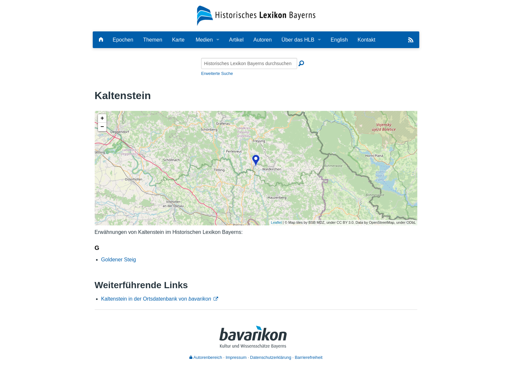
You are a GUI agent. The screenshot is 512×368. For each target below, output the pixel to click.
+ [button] (102, 118)
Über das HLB (297, 40)
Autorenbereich (205, 357)
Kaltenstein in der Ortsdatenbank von (156, 299)
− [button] (102, 127)
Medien (204, 40)
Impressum (236, 357)
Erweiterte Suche (217, 73)
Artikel (236, 40)
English (339, 40)
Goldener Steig (118, 259)
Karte (178, 40)
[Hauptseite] (101, 39)
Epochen (123, 40)
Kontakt (366, 40)
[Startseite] (256, 15)
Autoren (262, 40)
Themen (152, 40)
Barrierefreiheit (309, 357)
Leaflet (276, 222)
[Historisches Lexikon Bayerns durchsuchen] (249, 63)
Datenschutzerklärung (270, 357)
